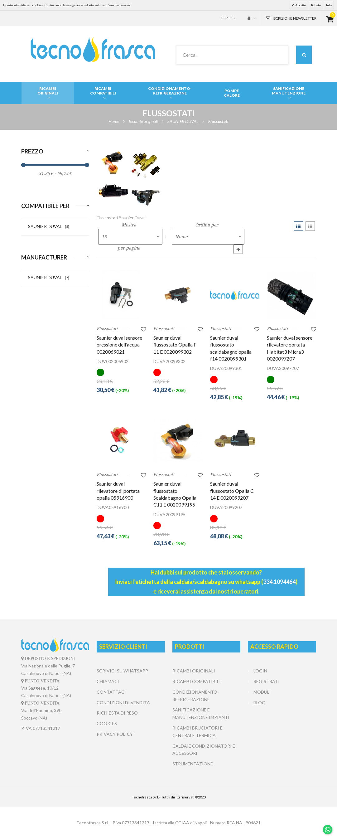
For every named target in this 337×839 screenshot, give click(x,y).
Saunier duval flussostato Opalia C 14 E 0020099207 (232, 491)
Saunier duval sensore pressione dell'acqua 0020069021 (119, 345)
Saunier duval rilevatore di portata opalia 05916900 (118, 491)
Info (329, 5)
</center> (282, 731)
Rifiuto (316, 5)
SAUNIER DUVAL (48, 226)
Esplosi (228, 18)
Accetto (300, 5)
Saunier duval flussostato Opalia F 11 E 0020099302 (174, 345)
